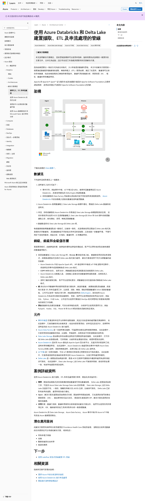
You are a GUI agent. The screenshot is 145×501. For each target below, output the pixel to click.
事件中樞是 (42, 320)
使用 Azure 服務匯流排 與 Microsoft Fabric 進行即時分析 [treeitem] (19, 114)
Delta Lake (42, 358)
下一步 (120, 35)
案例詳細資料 (122, 32)
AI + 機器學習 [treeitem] (11, 66)
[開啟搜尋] (136, 3)
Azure (44, 25)
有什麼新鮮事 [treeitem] (9, 45)
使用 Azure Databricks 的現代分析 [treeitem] (18, 98)
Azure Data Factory (45, 330)
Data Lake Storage (45, 336)
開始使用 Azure (135, 9)
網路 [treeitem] (8, 162)
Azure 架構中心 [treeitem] (10, 33)
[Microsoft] (4, 3)
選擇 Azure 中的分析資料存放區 (51, 474)
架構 (119, 29)
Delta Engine (86, 293)
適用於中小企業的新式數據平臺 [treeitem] (18, 105)
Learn (36, 25)
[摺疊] (27, 23)
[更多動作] (109, 25)
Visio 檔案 (49, 168)
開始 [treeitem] (9, 74)
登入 (140, 3)
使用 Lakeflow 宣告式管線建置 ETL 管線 (54, 457)
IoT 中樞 (41, 352)
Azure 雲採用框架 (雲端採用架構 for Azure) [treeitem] (16, 188)
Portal (125, 9)
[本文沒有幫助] (137, 45)
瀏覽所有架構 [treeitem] (9, 37)
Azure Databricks (45, 342)
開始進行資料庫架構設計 (48, 481)
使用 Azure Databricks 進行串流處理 (52, 477)
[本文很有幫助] (134, 45)
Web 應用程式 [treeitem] (11, 178)
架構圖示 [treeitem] (8, 41)
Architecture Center (56, 25)
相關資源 (121, 38)
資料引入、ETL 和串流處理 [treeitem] (18, 91)
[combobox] (15, 28)
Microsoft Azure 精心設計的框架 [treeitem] (16, 182)
